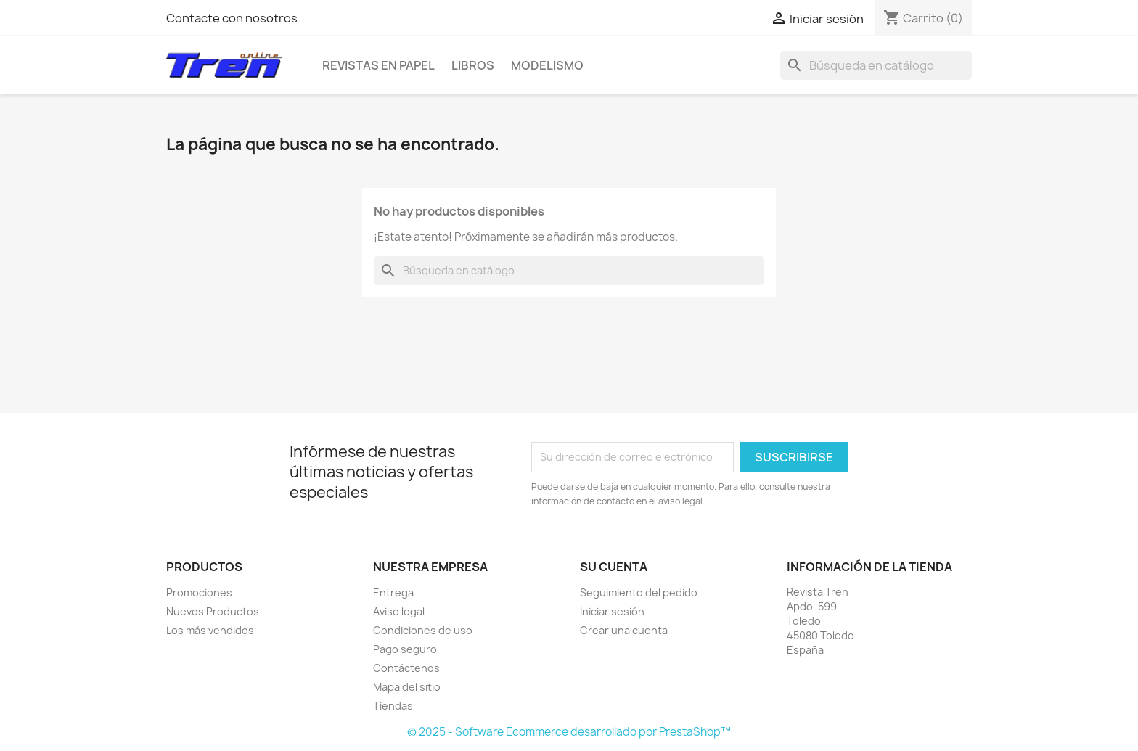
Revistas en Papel (378, 65)
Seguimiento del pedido (638, 592)
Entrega (393, 592)
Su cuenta (613, 567)
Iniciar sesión (612, 611)
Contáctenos (406, 668)
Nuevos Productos (212, 611)
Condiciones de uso (422, 630)
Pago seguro (405, 649)
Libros (472, 65)
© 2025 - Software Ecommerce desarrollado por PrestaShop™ (569, 731)
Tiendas (393, 706)
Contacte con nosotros (232, 18)
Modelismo (547, 65)
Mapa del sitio (407, 687)
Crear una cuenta (624, 630)
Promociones (199, 592)
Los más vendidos (210, 630)
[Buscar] (876, 65)
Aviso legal (399, 611)
